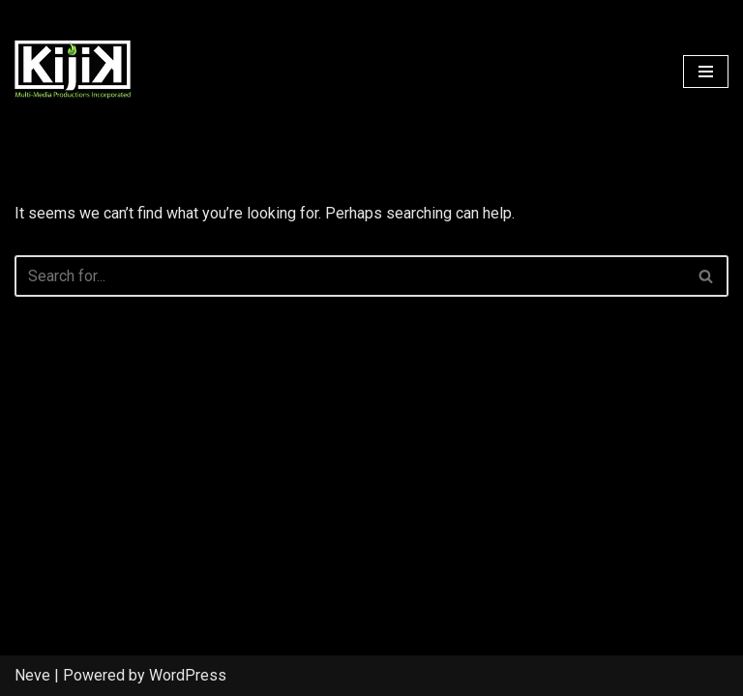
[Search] (350, 276)
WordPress (187, 675)
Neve (32, 675)
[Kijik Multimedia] (73, 72)
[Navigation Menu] (705, 71)
